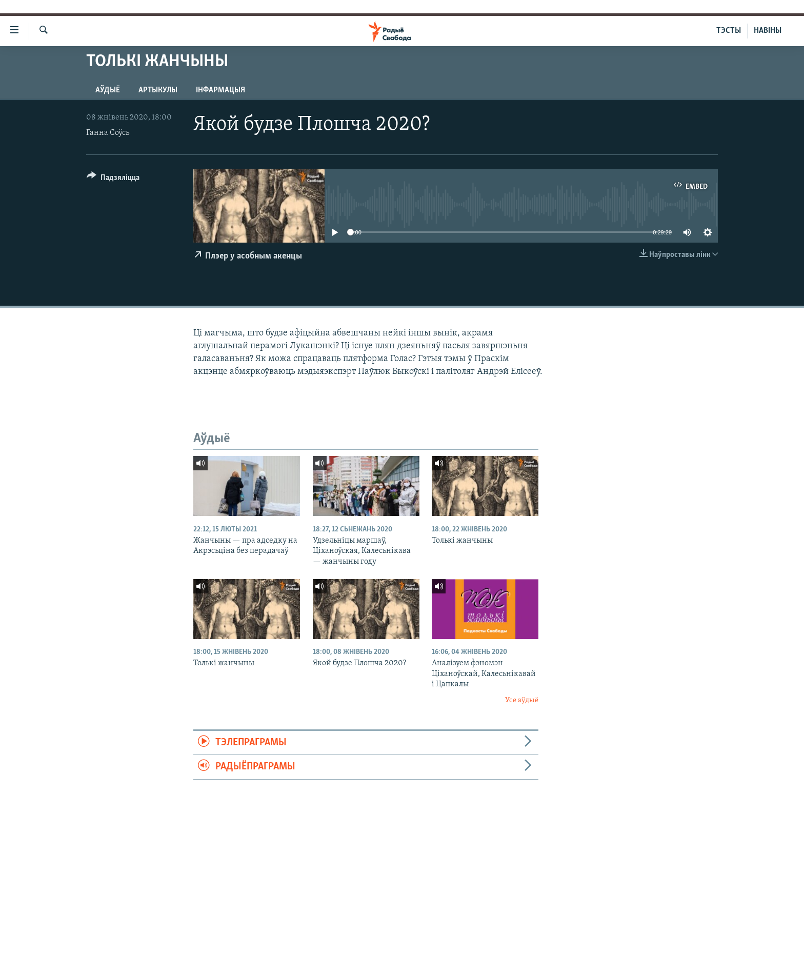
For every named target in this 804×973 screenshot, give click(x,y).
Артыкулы (157, 90)
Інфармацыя (220, 90)
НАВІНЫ (767, 31)
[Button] (113, 179)
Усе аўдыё (521, 700)
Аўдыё (107, 90)
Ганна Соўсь (107, 133)
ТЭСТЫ (728, 31)
